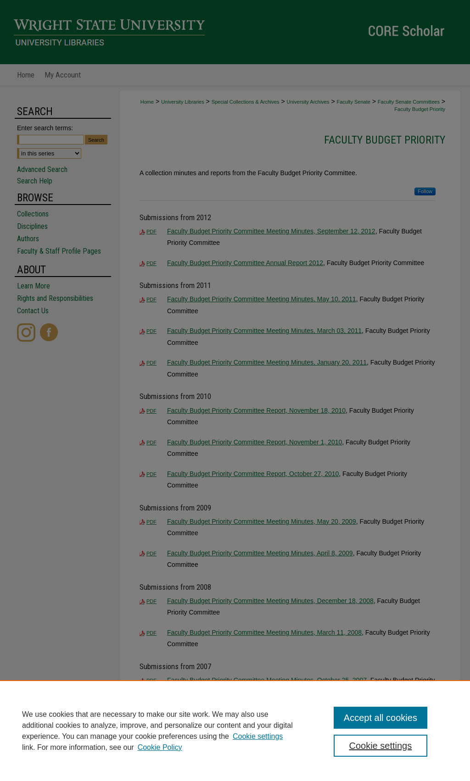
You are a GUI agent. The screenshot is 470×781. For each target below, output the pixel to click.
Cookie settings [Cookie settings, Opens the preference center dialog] (380, 746)
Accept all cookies (380, 718)
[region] (235, 730)
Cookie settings (258, 736)
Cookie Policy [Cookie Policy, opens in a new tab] (160, 747)
